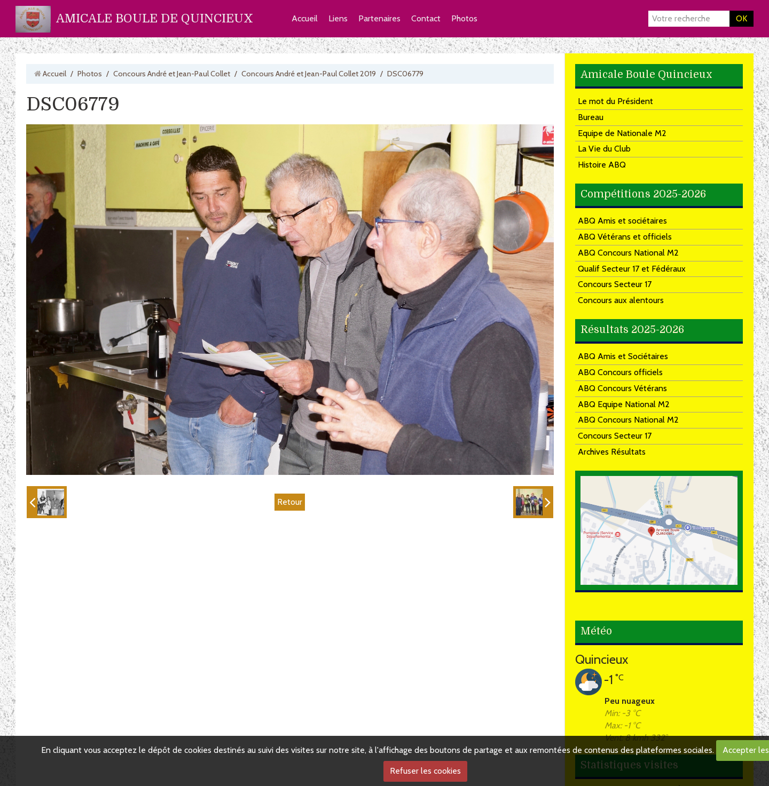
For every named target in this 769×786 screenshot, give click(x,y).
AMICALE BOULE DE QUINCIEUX (154, 18)
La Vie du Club (604, 149)
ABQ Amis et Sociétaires (623, 356)
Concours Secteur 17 (615, 284)
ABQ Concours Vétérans (622, 388)
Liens (338, 18)
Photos (464, 18)
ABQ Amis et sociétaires (622, 221)
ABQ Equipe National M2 (624, 404)
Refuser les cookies (425, 771)
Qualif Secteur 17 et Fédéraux (632, 269)
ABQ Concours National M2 (628, 253)
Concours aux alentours (621, 300)
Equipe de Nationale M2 (622, 133)
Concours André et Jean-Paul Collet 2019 (308, 73)
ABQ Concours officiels (620, 372)
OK (741, 18)
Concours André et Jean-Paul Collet (171, 73)
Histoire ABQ (602, 165)
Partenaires (379, 18)
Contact (426, 18)
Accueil (305, 18)
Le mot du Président (615, 101)
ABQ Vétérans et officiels (625, 237)
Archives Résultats (612, 452)
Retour (289, 502)
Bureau (590, 117)
